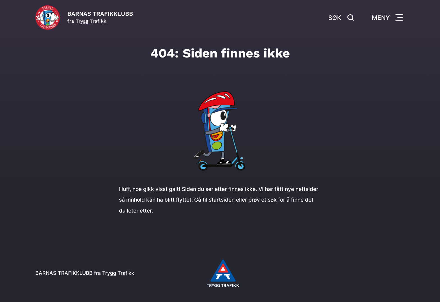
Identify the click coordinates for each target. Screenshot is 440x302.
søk (272, 199)
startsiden (222, 199)
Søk (341, 17)
